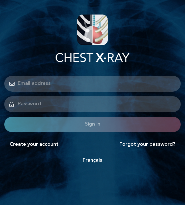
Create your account (34, 144)
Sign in (92, 124)
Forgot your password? (147, 144)
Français (92, 160)
